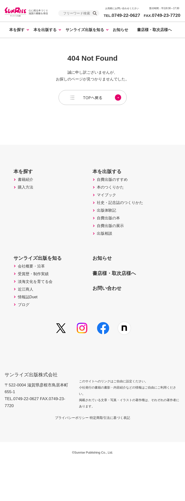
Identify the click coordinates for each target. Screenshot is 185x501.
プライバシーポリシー (66, 455)
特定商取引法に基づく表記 (115, 455)
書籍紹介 (27, 188)
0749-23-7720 (162, 15)
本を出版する (45, 30)
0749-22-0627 (122, 15)
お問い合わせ (111, 315)
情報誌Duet (29, 334)
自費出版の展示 (112, 248)
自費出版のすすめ (114, 188)
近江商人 (27, 324)
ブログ (24, 345)
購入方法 (27, 198)
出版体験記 (108, 228)
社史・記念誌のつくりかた (123, 218)
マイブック (108, 208)
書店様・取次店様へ (154, 30)
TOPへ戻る (102, 97)
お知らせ (120, 30)
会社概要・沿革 (33, 294)
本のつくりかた (112, 198)
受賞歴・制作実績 (35, 304)
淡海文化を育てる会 (37, 314)
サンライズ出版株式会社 (34, 409)
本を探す (17, 30)
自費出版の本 (110, 238)
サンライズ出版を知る (85, 30)
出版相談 (106, 258)
